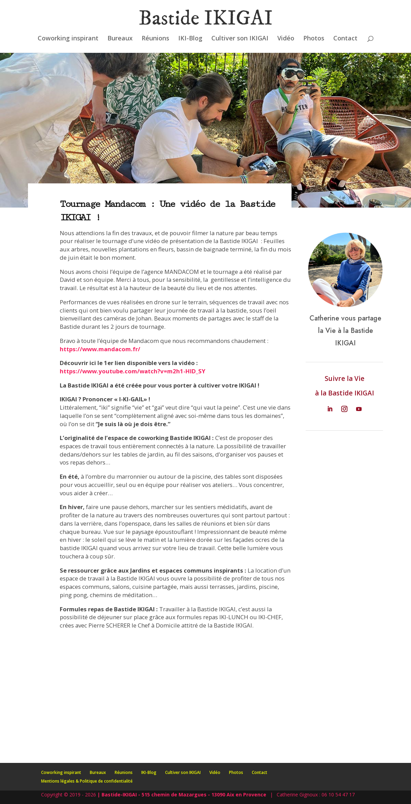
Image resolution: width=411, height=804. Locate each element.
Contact (345, 39)
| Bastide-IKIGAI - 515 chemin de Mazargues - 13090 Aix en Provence (181, 794)
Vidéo (285, 39)
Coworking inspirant (68, 39)
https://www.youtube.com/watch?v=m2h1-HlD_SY (133, 371)
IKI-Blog (190, 39)
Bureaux (120, 39)
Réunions (155, 39)
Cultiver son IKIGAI (239, 39)
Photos (313, 39)
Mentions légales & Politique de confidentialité (87, 781)
